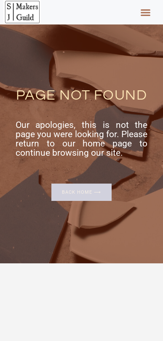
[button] (145, 12)
